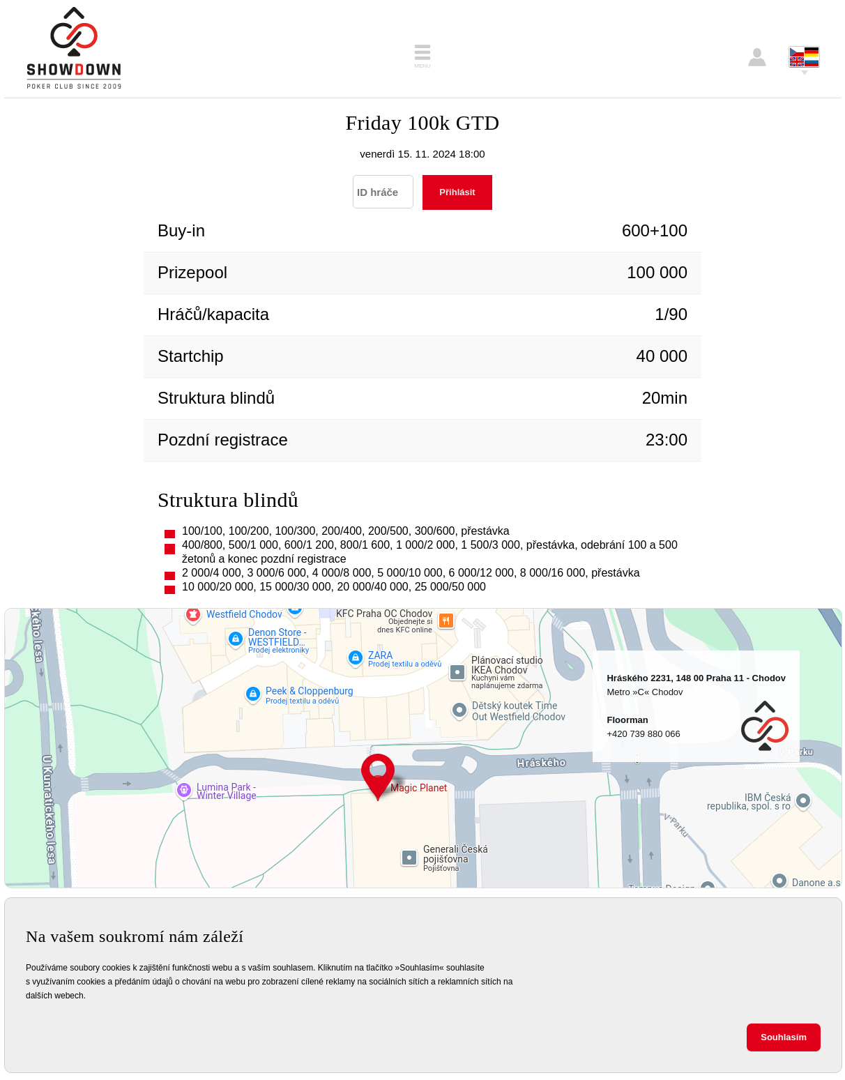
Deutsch (812, 51)
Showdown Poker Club (74, 49)
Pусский (812, 61)
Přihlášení (757, 57)
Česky (797, 51)
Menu (422, 66)
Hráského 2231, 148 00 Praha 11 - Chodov (378, 777)
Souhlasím (784, 1037)
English (797, 61)
